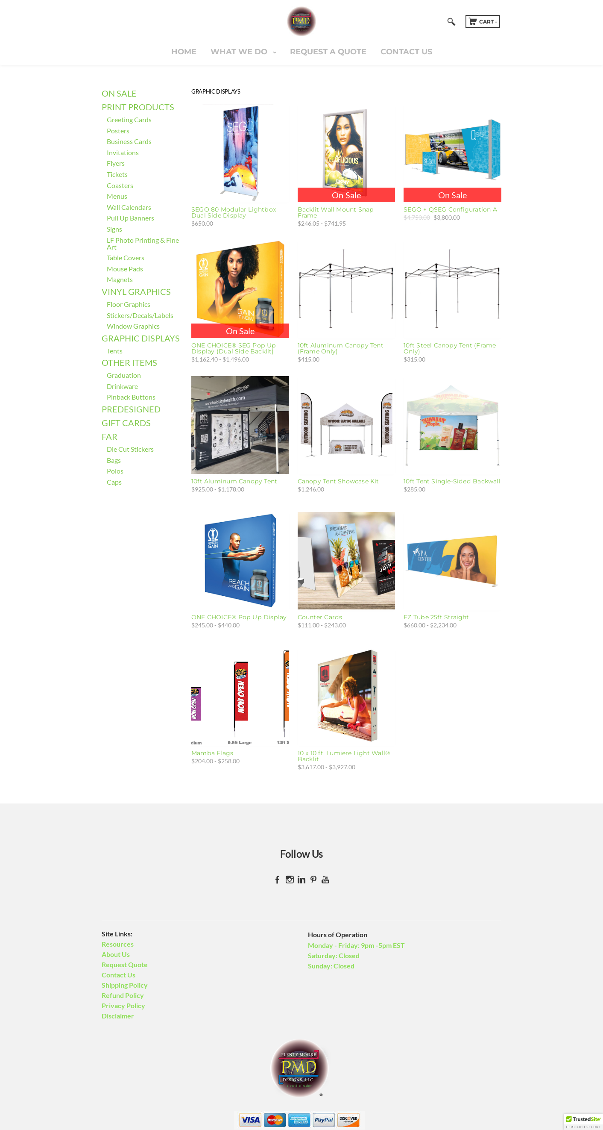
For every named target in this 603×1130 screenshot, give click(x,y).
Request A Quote (328, 51)
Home (183, 51)
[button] (583, 1122)
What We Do (240, 51)
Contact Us (406, 51)
